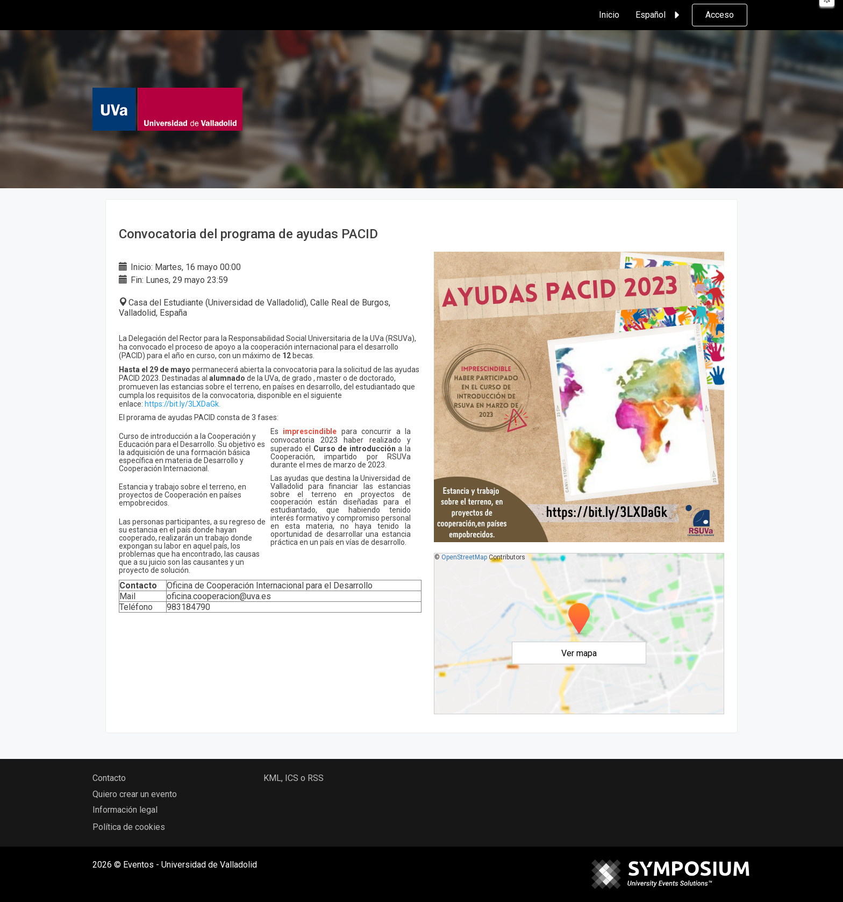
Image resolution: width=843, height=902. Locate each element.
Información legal (125, 810)
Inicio (609, 15)
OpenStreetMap (464, 557)
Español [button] (659, 15)
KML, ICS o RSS (293, 778)
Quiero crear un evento (134, 794)
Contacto (109, 778)
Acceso (719, 15)
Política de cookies (128, 827)
